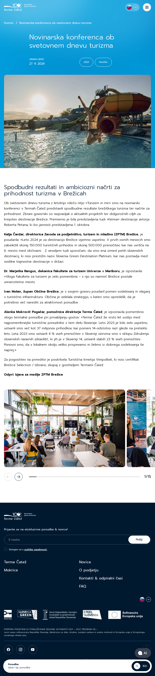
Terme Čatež (15, 562)
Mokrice (11, 570)
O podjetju (88, 570)
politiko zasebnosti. (35, 549)
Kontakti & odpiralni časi (101, 578)
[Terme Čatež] (20, 7)
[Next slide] (19, 477)
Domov (9, 23)
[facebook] (8, 649)
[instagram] (20, 649)
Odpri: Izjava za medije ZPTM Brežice (33, 374)
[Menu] (147, 7)
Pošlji (139, 539)
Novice (85, 562)
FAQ (82, 586)
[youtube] (32, 649)
